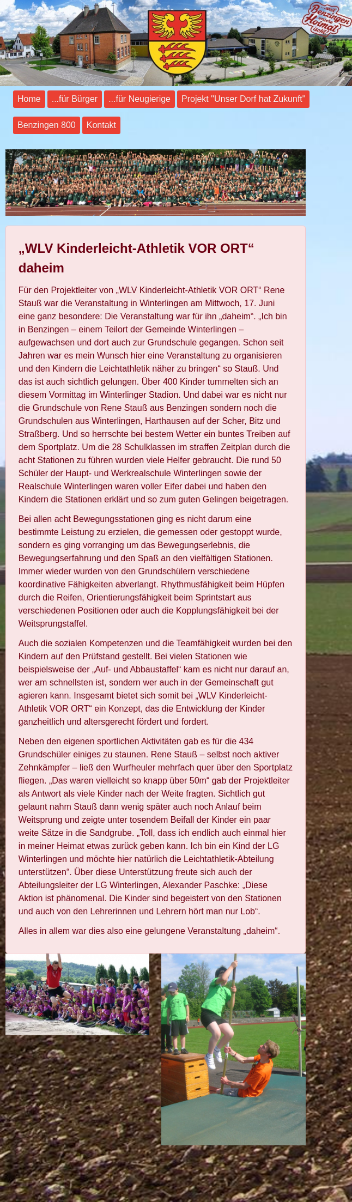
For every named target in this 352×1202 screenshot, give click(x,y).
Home (29, 99)
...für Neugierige (139, 99)
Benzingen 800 (46, 125)
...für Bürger (75, 99)
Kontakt (101, 125)
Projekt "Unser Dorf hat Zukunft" (243, 99)
